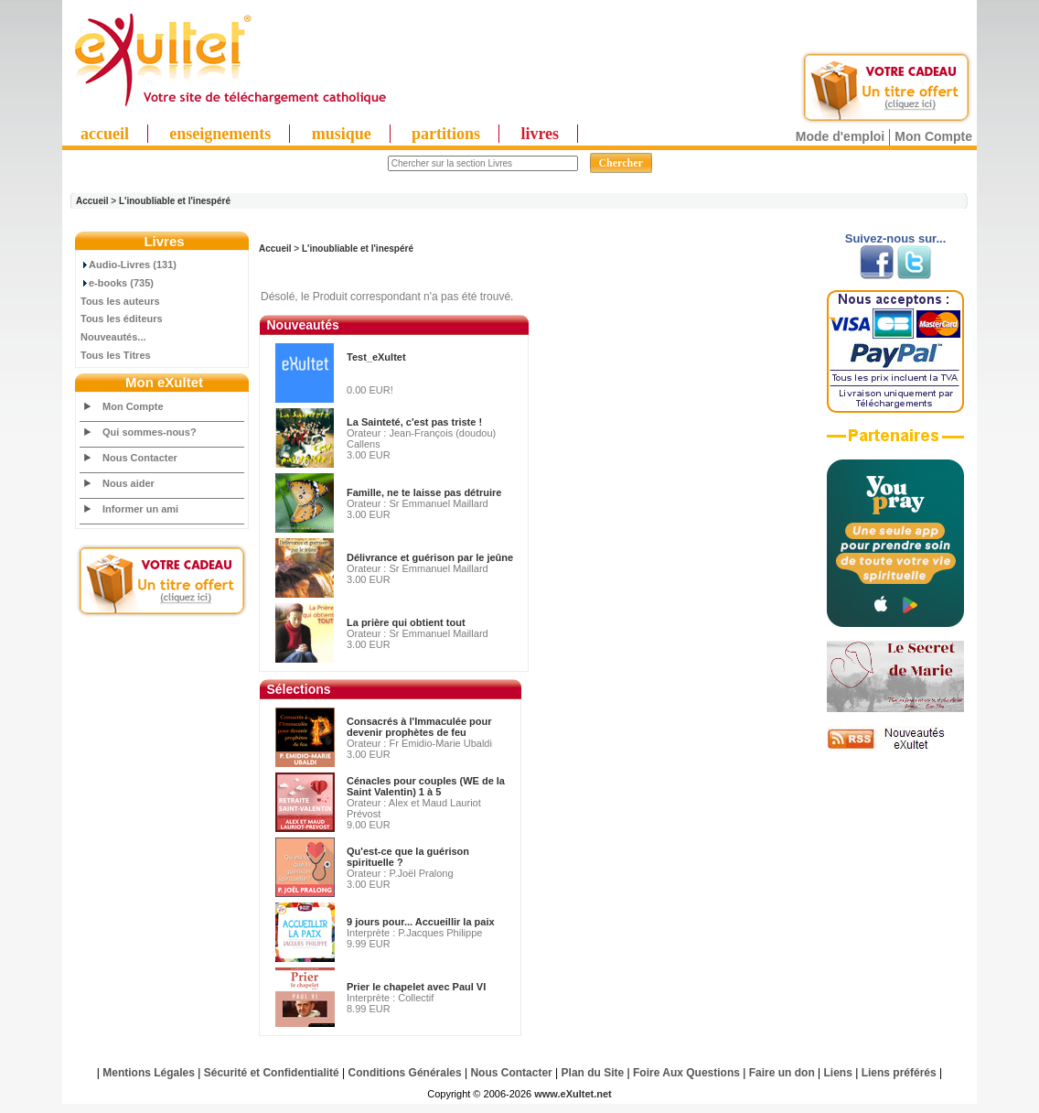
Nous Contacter (139, 457)
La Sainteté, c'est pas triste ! (414, 421)
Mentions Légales (148, 1072)
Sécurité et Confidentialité (271, 1072)
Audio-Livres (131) (128, 264)
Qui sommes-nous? (149, 432)
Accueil (92, 201)
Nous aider (128, 483)
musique (341, 133)
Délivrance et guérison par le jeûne (430, 557)
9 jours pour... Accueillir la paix (421, 921)
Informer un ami (140, 508)
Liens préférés (899, 1072)
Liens (838, 1072)
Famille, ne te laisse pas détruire (424, 492)
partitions (446, 133)
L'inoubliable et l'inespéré (174, 201)
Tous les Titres (115, 355)
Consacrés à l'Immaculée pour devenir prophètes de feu (419, 727)
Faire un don (782, 1072)
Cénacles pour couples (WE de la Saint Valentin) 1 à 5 (426, 786)
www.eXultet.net (573, 1093)
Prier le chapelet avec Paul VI (416, 986)
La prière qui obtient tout (406, 622)
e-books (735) (117, 282)
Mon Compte (933, 136)
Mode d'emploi (840, 136)
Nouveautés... (113, 336)
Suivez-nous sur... (896, 238)
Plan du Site (593, 1072)
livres (539, 133)
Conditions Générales (405, 1072)
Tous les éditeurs (121, 318)
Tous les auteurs (120, 301)
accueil (104, 133)
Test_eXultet (376, 356)
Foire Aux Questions (686, 1072)
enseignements (220, 133)
